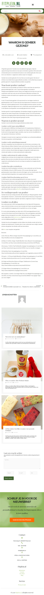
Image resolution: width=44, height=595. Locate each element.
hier (5, 229)
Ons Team (22, 573)
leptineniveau (17, 217)
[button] (33, 4)
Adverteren (22, 570)
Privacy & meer (22, 584)
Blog (22, 575)
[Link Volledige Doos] (22, 328)
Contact (22, 572)
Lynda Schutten (9, 295)
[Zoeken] (40, 11)
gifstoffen (18, 189)
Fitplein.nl (18, 592)
